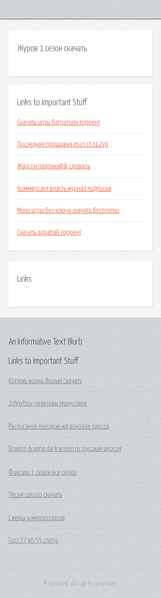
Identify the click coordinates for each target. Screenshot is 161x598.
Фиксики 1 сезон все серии (43, 472)
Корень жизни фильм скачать (45, 381)
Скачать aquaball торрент (49, 232)
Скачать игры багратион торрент (58, 122)
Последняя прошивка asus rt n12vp (62, 144)
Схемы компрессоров (37, 518)
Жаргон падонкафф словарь (53, 166)
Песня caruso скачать (35, 494)
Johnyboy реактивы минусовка (48, 403)
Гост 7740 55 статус (33, 540)
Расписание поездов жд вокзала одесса (59, 426)
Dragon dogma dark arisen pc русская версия (65, 448)
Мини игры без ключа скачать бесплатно (68, 210)
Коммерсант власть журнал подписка (64, 188)
